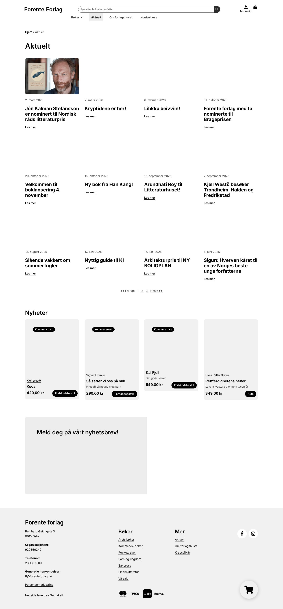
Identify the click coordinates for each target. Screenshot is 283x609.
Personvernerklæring (39, 584)
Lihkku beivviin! (162, 108)
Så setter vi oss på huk (105, 381)
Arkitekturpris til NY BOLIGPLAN (167, 262)
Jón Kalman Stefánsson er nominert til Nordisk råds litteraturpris (52, 114)
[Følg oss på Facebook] (242, 533)
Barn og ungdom (129, 559)
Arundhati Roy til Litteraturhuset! (163, 187)
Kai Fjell (152, 372)
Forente (43, 9)
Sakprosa (124, 565)
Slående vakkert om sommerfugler (47, 262)
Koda (31, 386)
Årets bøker (126, 539)
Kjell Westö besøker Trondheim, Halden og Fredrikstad (229, 190)
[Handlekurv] (249, 590)
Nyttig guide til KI (104, 260)
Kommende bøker (130, 546)
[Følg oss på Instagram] (253, 533)
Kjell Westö (34, 380)
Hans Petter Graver (217, 375)
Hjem (28, 32)
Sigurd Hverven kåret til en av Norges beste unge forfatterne (230, 265)
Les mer (30, 127)
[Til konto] (246, 7)
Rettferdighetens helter (225, 381)
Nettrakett (56, 595)
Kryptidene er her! (105, 108)
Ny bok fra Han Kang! (109, 184)
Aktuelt (179, 539)
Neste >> (156, 291)
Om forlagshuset (186, 546)
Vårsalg (123, 578)
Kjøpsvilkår (182, 552)
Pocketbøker (127, 552)
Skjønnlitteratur (128, 572)
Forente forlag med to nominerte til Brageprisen (228, 114)
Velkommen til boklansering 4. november (42, 190)
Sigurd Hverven (96, 375)
